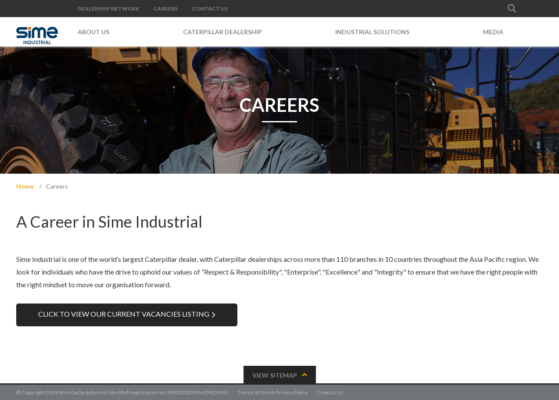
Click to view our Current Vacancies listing (123, 314)
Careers (57, 186)
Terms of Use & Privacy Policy (273, 392)
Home (25, 186)
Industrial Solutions (372, 32)
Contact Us (330, 392)
